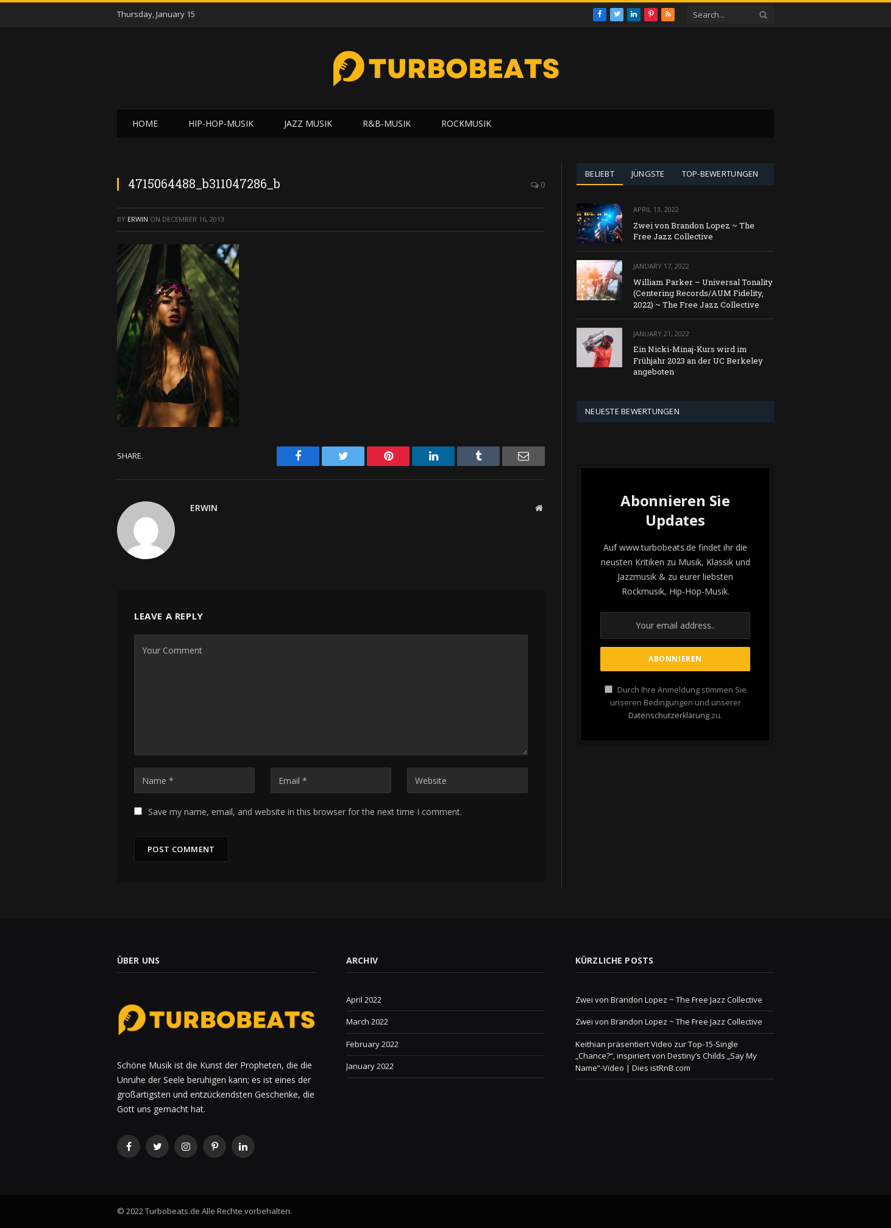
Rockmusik (466, 123)
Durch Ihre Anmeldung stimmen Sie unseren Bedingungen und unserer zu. (676, 703)
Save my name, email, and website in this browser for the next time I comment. (305, 811)
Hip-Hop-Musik (221, 123)
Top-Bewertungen (720, 173)
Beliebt (599, 173)
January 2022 (370, 1065)
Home (145, 123)
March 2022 (367, 1021)
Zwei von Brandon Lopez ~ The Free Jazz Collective (693, 231)
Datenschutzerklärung (668, 715)
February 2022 (372, 1044)
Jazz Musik (308, 123)
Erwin (137, 219)
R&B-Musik (387, 123)
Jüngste (648, 173)
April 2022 (364, 999)
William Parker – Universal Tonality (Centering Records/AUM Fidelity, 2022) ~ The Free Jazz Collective (703, 293)
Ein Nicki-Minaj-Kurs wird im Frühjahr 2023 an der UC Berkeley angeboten (698, 360)
